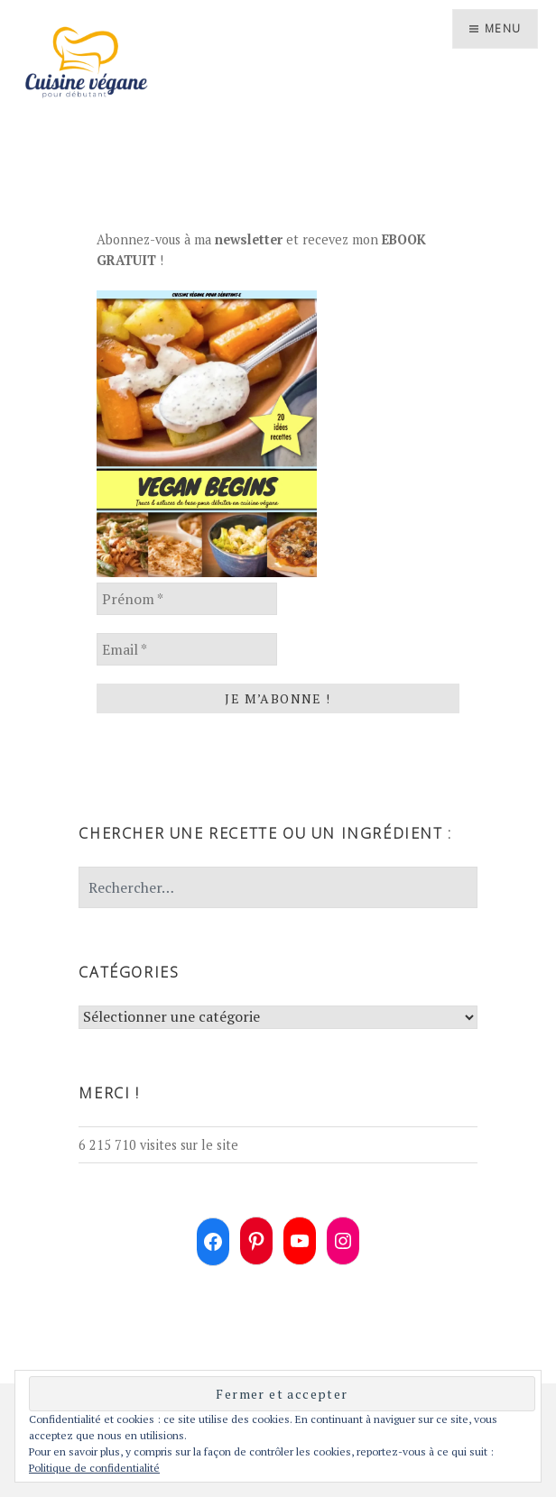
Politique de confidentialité (94, 1467)
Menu (503, 28)
